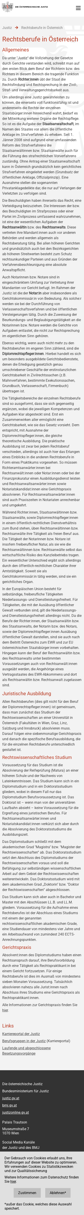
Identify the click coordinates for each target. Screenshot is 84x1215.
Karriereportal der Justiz (21, 1034)
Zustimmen (27, 1193)
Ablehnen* (58, 1193)
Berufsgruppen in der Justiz (24, 1041)
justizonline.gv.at (15, 1112)
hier (5, 1010)
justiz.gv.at (10, 1098)
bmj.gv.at (9, 1105)
